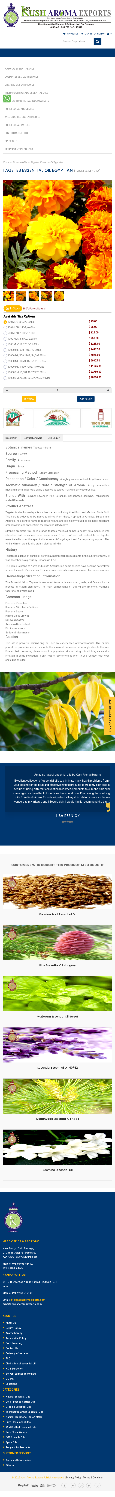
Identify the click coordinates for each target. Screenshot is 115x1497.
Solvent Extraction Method (19, 1373)
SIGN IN (86, 34)
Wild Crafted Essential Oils (22, 117)
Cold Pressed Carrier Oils (21, 76)
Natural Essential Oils (19, 68)
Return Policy (12, 1328)
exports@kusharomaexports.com (22, 1304)
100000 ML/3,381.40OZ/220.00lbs (27, 372)
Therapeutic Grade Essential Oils (26, 92)
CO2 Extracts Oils (16, 133)
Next (105, 805)
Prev (10, 805)
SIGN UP (99, 34)
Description (11, 438)
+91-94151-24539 (13, 1268)
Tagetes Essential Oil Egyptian (47, 162)
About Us (9, 1323)
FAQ (6, 1358)
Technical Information (17, 1460)
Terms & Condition (93, 1477)
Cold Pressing (12, 1343)
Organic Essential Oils (19, 84)
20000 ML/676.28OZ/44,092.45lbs (27, 355)
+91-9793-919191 (22, 1293)
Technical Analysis (32, 438)
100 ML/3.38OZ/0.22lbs (21, 321)
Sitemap (9, 1465)
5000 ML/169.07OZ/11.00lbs (24, 344)
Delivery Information (16, 1353)
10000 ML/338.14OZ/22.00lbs (24, 350)
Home (6, 162)
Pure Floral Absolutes (19, 109)
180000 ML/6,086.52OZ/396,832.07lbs (29, 378)
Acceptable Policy (14, 1338)
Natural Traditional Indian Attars (27, 100)
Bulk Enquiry (54, 438)
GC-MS (8, 1378)
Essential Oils (20, 162)
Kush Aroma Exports (32, 1477)
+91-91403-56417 (22, 1263)
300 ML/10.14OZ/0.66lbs (21, 327)
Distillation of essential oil (19, 1363)
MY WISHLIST (71, 34)
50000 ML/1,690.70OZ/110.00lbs (26, 366)
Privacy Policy (73, 1477)
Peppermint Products (19, 149)
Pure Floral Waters (17, 125)
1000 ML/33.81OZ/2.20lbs (22, 338)
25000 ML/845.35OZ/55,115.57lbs (27, 361)
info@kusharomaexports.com (27, 1299)
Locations (10, 1383)
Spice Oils (11, 141)
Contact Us (10, 1348)
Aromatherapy (12, 1333)
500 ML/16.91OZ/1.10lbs (21, 333)
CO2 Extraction (13, 1368)
